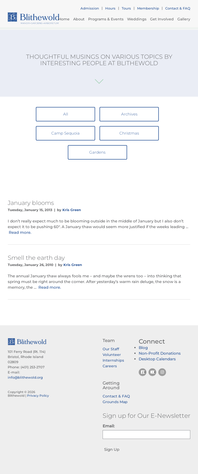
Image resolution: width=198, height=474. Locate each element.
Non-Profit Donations (160, 353)
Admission (89, 8)
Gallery (183, 19)
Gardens (97, 152)
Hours (110, 8)
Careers (110, 366)
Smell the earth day (36, 257)
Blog (143, 347)
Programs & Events (105, 19)
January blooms (31, 202)
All (65, 114)
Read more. (20, 232)
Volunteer (112, 354)
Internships (113, 360)
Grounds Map (115, 402)
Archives (129, 114)
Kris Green (71, 210)
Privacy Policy (38, 395)
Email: (108, 425)
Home (64, 19)
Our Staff (111, 349)
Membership (148, 8)
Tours (126, 8)
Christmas (129, 133)
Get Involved (162, 19)
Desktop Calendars (157, 358)
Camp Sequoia (65, 133)
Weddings (136, 19)
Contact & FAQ (177, 8)
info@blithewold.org (25, 377)
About (79, 19)
